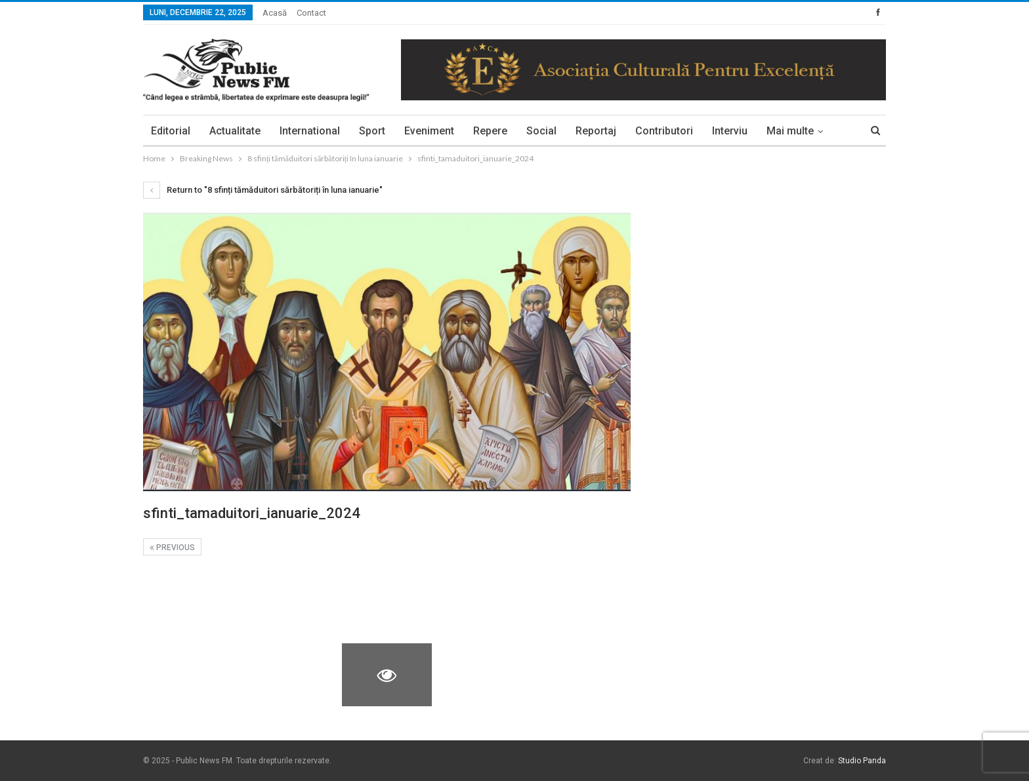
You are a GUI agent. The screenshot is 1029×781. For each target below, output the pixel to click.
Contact (311, 13)
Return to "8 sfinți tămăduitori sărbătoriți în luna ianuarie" (263, 190)
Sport (372, 131)
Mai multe (790, 131)
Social (541, 131)
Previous (172, 547)
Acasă (274, 13)
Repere (490, 131)
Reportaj (596, 131)
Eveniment (429, 131)
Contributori (664, 131)
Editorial (170, 131)
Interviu (729, 131)
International (310, 131)
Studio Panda (862, 760)
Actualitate (235, 131)
